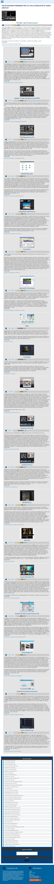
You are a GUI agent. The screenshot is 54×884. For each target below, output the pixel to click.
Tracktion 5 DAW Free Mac (27, 730)
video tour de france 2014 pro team (11, 842)
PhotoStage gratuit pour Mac (27, 137)
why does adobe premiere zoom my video (13, 807)
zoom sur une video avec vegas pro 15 (12, 818)
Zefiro (27, 389)
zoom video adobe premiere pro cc (11, 804)
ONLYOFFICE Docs (27, 502)
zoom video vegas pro (9, 772)
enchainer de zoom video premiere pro (12, 844)
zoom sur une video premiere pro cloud (12, 819)
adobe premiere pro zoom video (11, 783)
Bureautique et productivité (8, 412)
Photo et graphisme (11, 158)
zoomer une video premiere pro (11, 774)
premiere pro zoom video (9, 776)
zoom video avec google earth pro (11, 816)
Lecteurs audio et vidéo (12, 195)
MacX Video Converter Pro (27, 59)
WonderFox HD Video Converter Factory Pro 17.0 (27, 613)
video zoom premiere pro (9, 800)
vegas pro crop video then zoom (11, 771)
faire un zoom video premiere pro (11, 823)
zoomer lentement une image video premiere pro (14, 795)
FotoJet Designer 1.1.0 (27, 652)
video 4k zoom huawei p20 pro (10, 769)
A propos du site (32, 875)
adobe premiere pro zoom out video (11, 793)
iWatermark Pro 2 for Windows (27, 288)
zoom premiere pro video (9, 779)
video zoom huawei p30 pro (10, 846)
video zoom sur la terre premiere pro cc (12, 833)
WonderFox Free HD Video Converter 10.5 (27, 691)
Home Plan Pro (27, 249)
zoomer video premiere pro (10, 762)
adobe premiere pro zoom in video (11, 792)
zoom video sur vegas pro (10, 828)
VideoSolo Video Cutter (27, 174)
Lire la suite (4, 42)
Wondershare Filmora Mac (27, 428)
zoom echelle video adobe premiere (11, 830)
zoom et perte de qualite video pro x (11, 786)
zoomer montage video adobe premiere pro (13, 797)
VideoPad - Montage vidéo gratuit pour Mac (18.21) (27, 98)
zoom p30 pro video (8, 821)
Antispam (12, 82)
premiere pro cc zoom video (10, 767)
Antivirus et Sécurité (7, 82)
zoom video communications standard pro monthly (14, 826)
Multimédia (3, 43)
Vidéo (7, 43)
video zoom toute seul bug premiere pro (12, 809)
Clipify (27, 326)
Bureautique (15, 412)
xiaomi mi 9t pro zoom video (10, 764)
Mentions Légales (32, 872)
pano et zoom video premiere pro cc (11, 840)
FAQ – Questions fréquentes (34, 876)
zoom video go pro (8, 788)
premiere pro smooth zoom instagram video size (14, 832)
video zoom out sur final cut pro (11, 825)
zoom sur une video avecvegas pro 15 (12, 778)
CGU (30, 873)
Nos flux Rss (31, 874)
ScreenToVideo (27, 357)
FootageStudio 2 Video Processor (27, 211)
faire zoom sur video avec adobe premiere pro (13, 781)
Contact (30, 871)
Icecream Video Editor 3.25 (27, 577)
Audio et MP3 (10, 751)
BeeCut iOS (27, 540)
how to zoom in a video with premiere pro (12, 811)
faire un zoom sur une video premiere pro (12, 814)
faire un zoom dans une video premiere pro (13, 799)
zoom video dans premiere (10, 839)
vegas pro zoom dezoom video (10, 806)
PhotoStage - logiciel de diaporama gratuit (27, 23)
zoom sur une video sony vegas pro (11, 790)
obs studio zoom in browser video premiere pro (13, 785)
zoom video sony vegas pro (10, 760)
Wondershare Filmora (27, 465)
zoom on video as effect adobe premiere (12, 837)
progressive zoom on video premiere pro (12, 835)
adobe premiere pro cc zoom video (11, 802)
